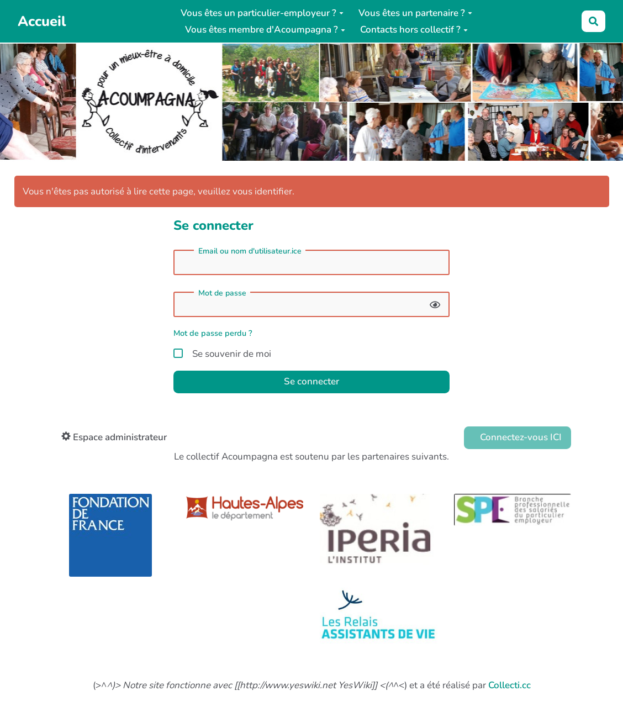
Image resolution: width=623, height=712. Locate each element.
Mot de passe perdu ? (212, 333)
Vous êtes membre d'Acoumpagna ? (265, 29)
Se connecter (311, 381)
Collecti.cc (509, 685)
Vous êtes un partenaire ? (415, 13)
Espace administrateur (114, 437)
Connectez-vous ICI (520, 437)
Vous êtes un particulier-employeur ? (262, 13)
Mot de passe (222, 293)
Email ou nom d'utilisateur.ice (250, 251)
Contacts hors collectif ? (414, 29)
